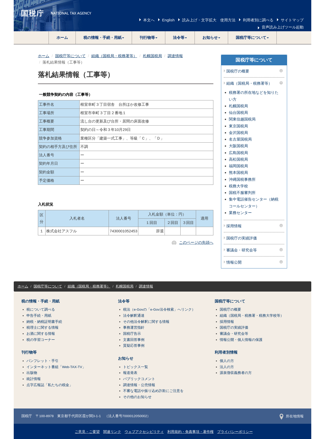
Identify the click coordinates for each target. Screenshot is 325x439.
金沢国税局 (238, 132)
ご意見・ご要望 (87, 432)
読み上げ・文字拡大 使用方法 (208, 20)
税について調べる (40, 309)
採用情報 (234, 226)
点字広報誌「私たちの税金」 (49, 385)
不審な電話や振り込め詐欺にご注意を (153, 391)
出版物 (31, 373)
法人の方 (227, 367)
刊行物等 (29, 352)
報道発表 (130, 373)
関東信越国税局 (242, 119)
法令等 (123, 301)
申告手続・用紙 (38, 315)
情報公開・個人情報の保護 (241, 340)
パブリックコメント (139, 379)
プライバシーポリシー (235, 432)
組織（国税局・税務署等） (114, 56)
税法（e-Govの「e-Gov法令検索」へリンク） (159, 309)
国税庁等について (70, 56)
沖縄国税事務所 (242, 179)
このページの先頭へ (196, 242)
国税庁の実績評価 (241, 238)
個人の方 (227, 361)
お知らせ (125, 358)
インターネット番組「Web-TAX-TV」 (56, 367)
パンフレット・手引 (42, 361)
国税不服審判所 (242, 192)
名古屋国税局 (240, 139)
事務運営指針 (133, 327)
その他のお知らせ (137, 397)
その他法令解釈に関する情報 (146, 322)
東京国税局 (238, 126)
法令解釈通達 (133, 315)
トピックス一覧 (135, 367)
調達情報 (175, 56)
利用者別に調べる (258, 20)
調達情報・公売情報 (139, 385)
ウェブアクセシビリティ (144, 432)
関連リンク (112, 432)
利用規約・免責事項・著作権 (190, 432)
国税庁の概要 (237, 71)
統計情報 (33, 379)
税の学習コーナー (40, 340)
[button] (104, 37)
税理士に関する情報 (42, 327)
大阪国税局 (238, 146)
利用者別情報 (226, 352)
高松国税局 (238, 159)
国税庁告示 (132, 334)
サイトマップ (292, 20)
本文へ (149, 20)
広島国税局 (238, 152)
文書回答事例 (133, 340)
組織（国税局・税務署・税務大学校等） (252, 315)
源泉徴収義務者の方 (236, 373)
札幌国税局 (152, 56)
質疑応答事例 (133, 345)
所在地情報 (291, 416)
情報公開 (234, 262)
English (168, 20)
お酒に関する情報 (40, 334)
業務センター (240, 212)
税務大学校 (238, 186)
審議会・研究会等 (241, 250)
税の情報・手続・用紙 (40, 301)
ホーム (62, 37)
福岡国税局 (238, 166)
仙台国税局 (238, 112)
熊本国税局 (238, 172)
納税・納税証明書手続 (44, 322)
